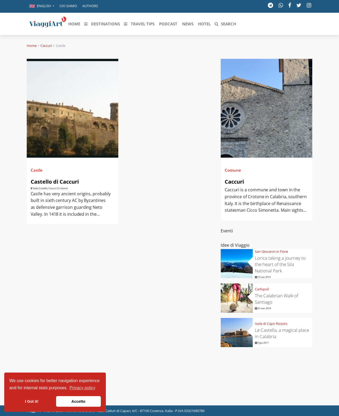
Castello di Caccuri (55, 181)
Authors (90, 5)
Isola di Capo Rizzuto (271, 323)
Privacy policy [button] (83, 388)
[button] (42, 6)
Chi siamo (68, 5)
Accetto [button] (78, 401)
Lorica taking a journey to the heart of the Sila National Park (280, 264)
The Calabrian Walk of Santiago (276, 299)
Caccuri (46, 45)
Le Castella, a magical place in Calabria (282, 333)
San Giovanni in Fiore (271, 251)
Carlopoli (262, 289)
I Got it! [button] (31, 401)
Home (32, 45)
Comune (233, 170)
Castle (37, 170)
